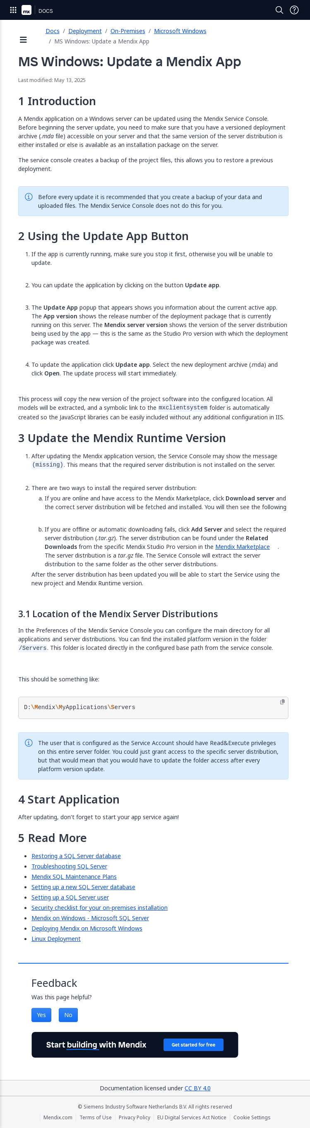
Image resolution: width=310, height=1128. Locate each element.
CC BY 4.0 (198, 1088)
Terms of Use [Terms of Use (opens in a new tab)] (95, 1117)
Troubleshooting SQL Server (69, 866)
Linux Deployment (56, 938)
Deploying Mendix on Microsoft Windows (86, 928)
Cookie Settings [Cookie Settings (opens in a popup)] (252, 1117)
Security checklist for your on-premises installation (99, 907)
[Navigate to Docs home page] (46, 10)
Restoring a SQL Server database (76, 855)
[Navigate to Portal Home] (26, 10)
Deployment (85, 30)
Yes (41, 1014)
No (68, 1014)
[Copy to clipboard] (282, 702)
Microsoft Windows (180, 30)
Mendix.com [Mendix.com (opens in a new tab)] (57, 1117)
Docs (53, 30)
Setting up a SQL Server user (70, 897)
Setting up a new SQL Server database (83, 887)
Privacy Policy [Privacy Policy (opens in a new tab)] (134, 1117)
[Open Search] (279, 10)
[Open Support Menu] (294, 10)
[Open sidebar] (23, 40)
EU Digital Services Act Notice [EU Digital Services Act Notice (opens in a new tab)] (191, 1117)
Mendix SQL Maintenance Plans (74, 876)
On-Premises (128, 30)
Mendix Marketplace (242, 546)
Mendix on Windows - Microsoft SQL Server (90, 918)
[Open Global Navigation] (13, 10)
